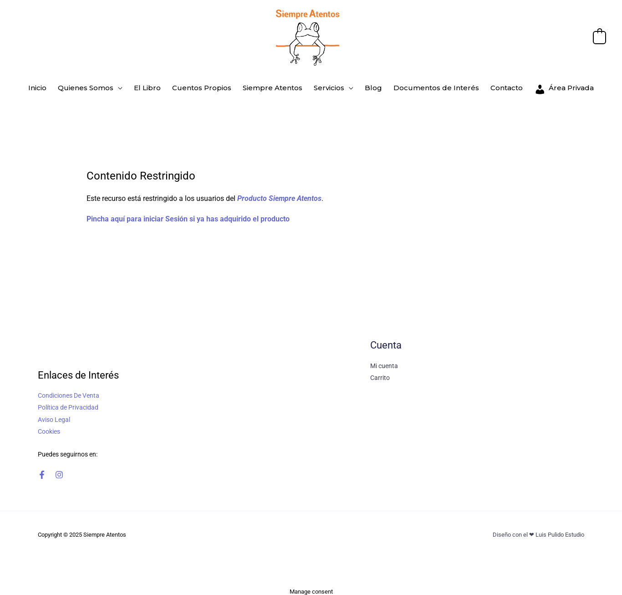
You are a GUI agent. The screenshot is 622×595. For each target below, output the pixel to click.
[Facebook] (42, 470)
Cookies (49, 426)
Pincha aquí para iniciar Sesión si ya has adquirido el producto (188, 214)
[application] (125, 86)
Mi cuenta (384, 361)
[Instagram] (59, 470)
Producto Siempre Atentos (279, 194)
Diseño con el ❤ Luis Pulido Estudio (538, 529)
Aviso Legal (54, 414)
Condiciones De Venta (68, 391)
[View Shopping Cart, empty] (599, 37)
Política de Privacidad (68, 402)
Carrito (380, 373)
